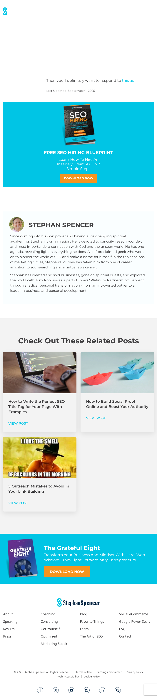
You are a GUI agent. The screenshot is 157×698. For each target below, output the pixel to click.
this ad (128, 80)
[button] (95, 11)
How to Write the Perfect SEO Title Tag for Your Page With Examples (36, 406)
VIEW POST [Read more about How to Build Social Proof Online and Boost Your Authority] (96, 418)
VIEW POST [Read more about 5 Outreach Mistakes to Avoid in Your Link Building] (18, 503)
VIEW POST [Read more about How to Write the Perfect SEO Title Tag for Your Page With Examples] (18, 423)
